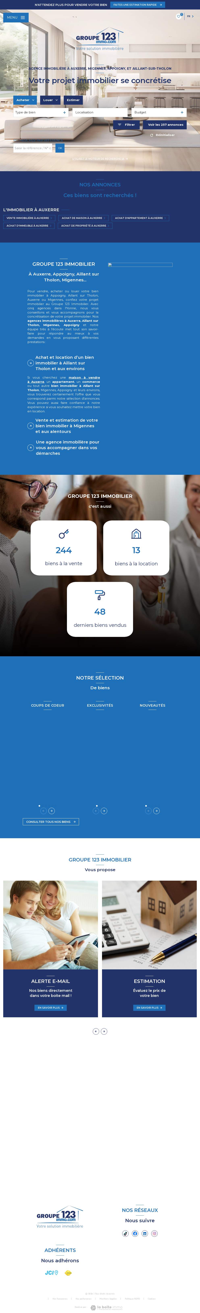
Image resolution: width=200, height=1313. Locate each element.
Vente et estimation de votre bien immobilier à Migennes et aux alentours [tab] (66, 426)
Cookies (152, 1298)
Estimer (73, 100)
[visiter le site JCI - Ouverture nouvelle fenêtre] (51, 1272)
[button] (52, 811)
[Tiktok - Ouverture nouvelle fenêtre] (125, 1233)
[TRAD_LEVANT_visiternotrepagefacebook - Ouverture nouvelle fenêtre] (135, 1233)
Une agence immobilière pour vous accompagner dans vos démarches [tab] (67, 448)
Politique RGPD (132, 1298)
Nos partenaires (84, 1298)
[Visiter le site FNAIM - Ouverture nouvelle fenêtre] (68, 1273)
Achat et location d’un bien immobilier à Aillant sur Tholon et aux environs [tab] (64, 363)
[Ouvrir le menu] (16, 17)
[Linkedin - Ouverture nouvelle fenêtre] (145, 1233)
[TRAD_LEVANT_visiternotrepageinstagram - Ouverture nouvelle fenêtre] (154, 1233)
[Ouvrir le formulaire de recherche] (126, 124)
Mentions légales (108, 1298)
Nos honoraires (60, 1298)
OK (60, 148)
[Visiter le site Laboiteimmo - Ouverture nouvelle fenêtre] (106, 1307)
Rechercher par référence (38, 140)
